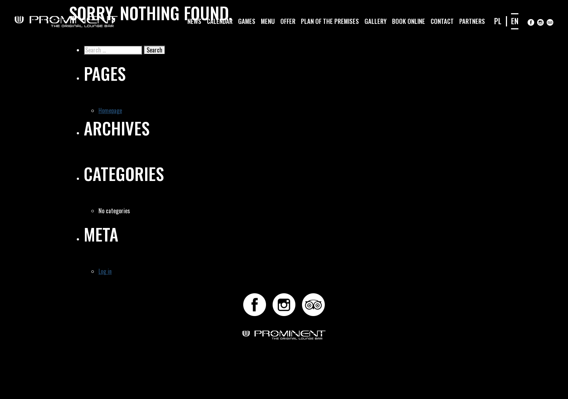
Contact (442, 21)
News (194, 21)
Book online (408, 21)
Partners (472, 21)
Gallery (375, 21)
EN (514, 20)
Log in (105, 271)
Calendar (220, 21)
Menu (268, 21)
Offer (287, 21)
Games (246, 21)
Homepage (110, 110)
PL (498, 20)
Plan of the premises (330, 21)
